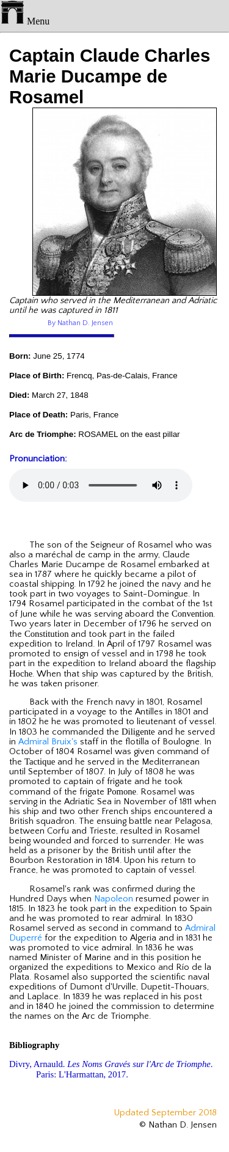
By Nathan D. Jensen (80, 323)
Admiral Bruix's (48, 742)
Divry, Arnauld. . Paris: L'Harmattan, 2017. (111, 1069)
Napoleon (113, 899)
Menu (24, 21)
